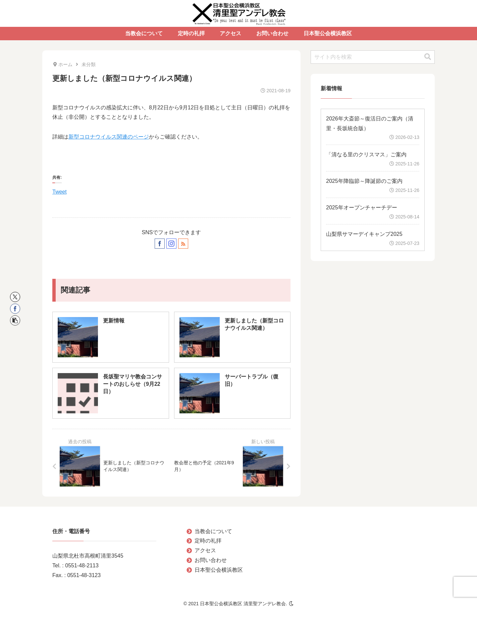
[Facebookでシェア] (15, 309)
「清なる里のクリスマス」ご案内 (366, 154)
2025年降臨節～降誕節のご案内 (364, 181)
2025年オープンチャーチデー (361, 207)
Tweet (59, 191)
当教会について (213, 531)
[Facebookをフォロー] (160, 244)
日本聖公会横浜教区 (219, 570)
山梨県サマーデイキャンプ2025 (364, 234)
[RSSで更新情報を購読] (183, 244)
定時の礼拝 (208, 541)
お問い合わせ (211, 560)
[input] (373, 57)
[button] (15, 320)
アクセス (205, 550)
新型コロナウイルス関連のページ (108, 137)
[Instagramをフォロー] (171, 244)
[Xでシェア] (15, 297)
